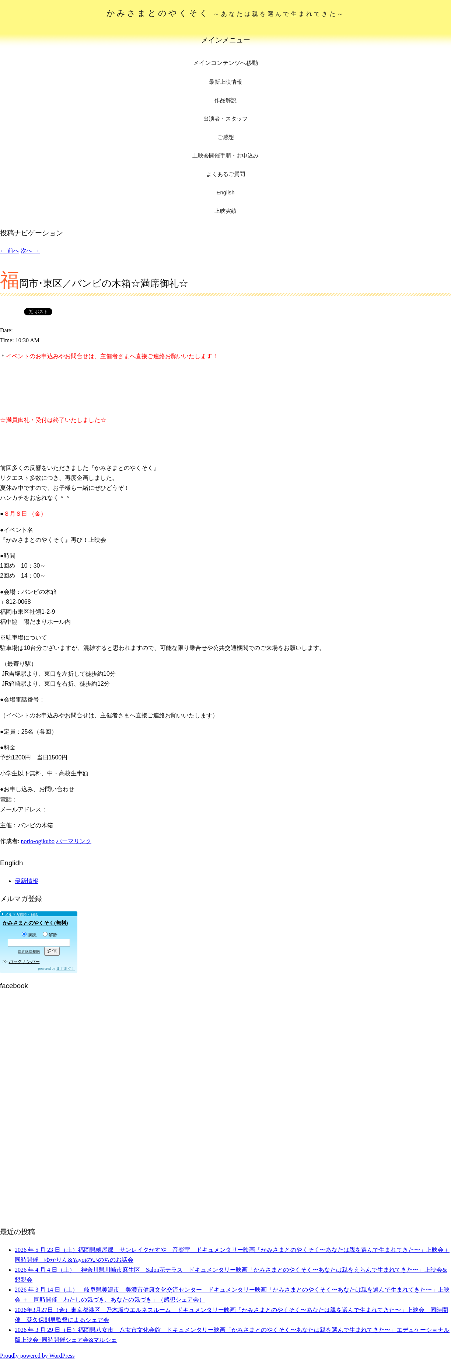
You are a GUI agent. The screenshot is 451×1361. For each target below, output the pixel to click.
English (225, 192)
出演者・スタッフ (225, 118)
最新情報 (26, 881)
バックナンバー (24, 961)
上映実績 (225, 211)
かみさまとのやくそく (225, 13)
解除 (50, 935)
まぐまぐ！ (65, 968)
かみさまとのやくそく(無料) (35, 923)
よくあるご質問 (225, 174)
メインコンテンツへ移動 (225, 63)
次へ (30, 250)
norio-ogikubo (38, 841)
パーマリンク (73, 841)
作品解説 (225, 100)
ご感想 (225, 137)
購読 (29, 935)
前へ (9, 250)
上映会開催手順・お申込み (225, 155)
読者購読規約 (29, 951)
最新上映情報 (225, 82)
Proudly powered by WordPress (37, 1356)
